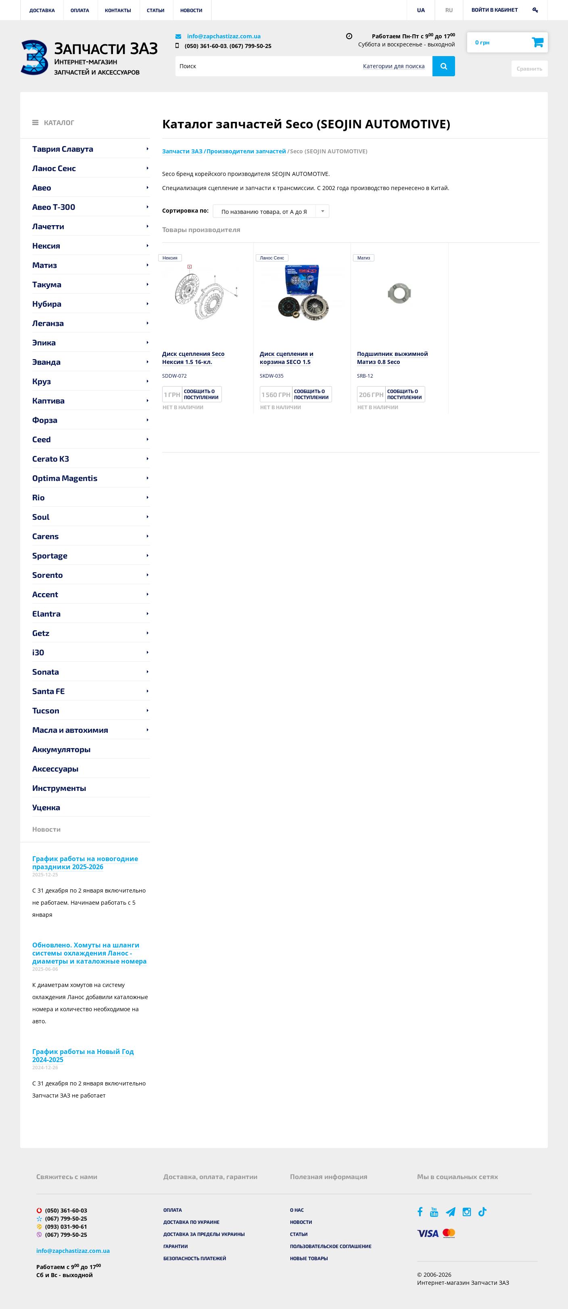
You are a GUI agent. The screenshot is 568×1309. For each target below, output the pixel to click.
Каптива (48, 400)
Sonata (45, 671)
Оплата (80, 10)
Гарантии (175, 1246)
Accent (45, 594)
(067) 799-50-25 (250, 46)
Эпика (44, 342)
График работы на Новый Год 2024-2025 (83, 1055)
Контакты (118, 10)
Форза (44, 419)
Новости (191, 10)
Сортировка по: (185, 210)
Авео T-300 (53, 206)
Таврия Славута (62, 148)
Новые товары (309, 1258)
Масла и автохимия (70, 729)
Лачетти (48, 226)
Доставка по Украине (191, 1222)
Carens (45, 536)
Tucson (45, 710)
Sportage (49, 555)
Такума (46, 284)
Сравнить (530, 68)
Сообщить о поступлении (201, 394)
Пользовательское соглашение (331, 1246)
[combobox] (271, 211)
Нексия (46, 245)
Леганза (48, 323)
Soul (41, 516)
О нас (297, 1210)
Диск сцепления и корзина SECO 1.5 (286, 358)
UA (421, 9)
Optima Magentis (65, 478)
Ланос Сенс (54, 168)
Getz (41, 633)
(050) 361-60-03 (206, 46)
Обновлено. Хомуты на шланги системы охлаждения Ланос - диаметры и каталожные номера (89, 953)
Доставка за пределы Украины (204, 1234)
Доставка (42, 10)
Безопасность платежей (194, 1258)
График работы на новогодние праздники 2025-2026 (85, 862)
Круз (41, 381)
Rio (38, 497)
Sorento (47, 574)
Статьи (156, 10)
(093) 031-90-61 (66, 1226)
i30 (38, 652)
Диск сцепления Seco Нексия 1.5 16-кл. (193, 358)
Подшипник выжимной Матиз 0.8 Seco (392, 358)
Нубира (46, 303)
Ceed (41, 439)
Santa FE (48, 691)
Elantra (46, 613)
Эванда (46, 361)
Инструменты (59, 788)
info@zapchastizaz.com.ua (224, 36)
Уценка (46, 807)
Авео (41, 187)
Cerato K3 (50, 458)
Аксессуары (55, 768)
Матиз (44, 265)
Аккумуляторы (61, 749)
